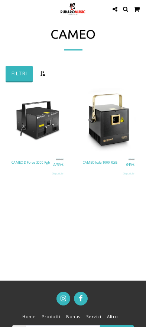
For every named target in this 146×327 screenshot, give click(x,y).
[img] (37, 120)
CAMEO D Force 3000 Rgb (31, 162)
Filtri (19, 73)
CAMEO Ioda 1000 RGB (100, 162)
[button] (8, 8)
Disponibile (58, 173)
